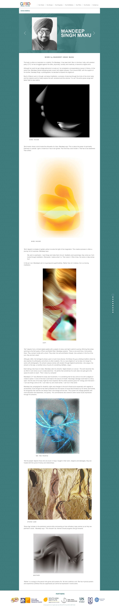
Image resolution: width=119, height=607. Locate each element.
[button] (69, 5)
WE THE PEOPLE (42, 456)
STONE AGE (32, 522)
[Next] (94, 33)
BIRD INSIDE (34, 139)
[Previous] (25, 33)
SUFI (44, 343)
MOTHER (36, 575)
